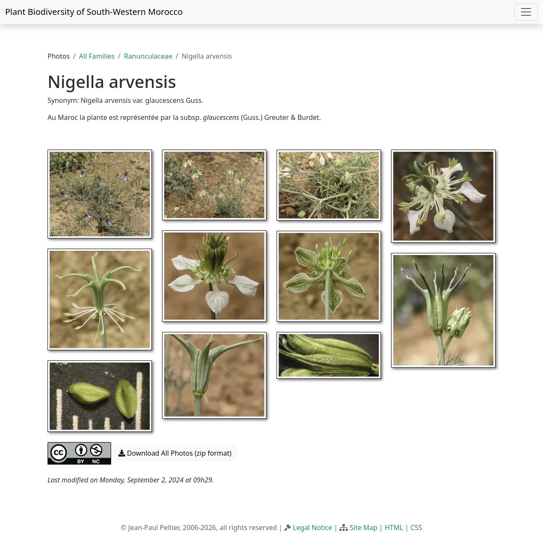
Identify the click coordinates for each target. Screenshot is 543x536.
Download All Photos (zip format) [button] (174, 453)
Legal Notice (312, 527)
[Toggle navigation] (526, 11)
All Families (97, 56)
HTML (394, 527)
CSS (416, 527)
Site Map (363, 527)
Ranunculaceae (148, 56)
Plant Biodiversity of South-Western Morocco (94, 11)
